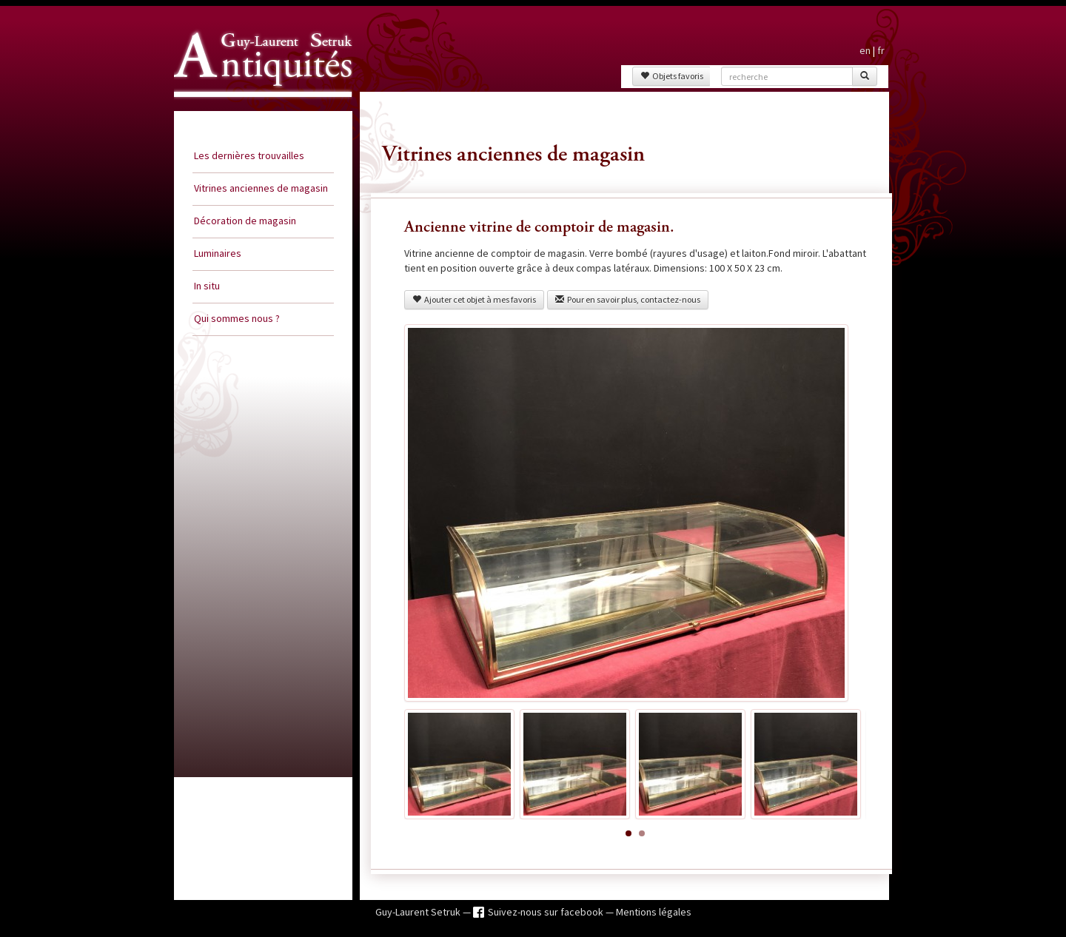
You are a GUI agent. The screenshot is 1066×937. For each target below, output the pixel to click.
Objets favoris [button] (671, 75)
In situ (207, 285)
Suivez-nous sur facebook (547, 911)
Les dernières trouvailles (249, 155)
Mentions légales (653, 911)
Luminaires (217, 253)
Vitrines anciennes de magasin (261, 188)
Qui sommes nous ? (237, 318)
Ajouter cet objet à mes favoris (474, 299)
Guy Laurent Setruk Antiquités (257, 110)
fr (881, 50)
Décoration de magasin (245, 220)
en (865, 50)
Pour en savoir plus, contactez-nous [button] (627, 299)
